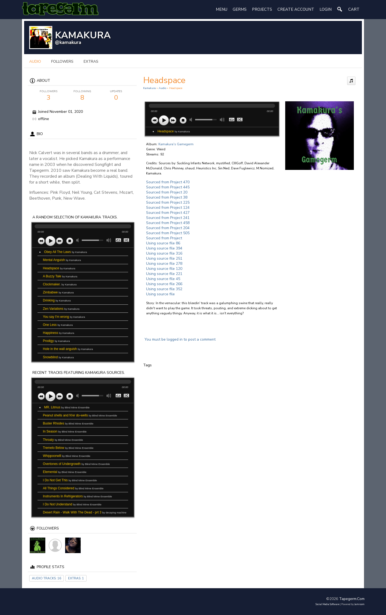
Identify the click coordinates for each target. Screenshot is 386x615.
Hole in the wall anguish (68, 349)
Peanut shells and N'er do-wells (80, 415)
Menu (221, 9)
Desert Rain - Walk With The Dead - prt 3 (85, 512)
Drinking (57, 300)
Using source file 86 (163, 243)
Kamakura (149, 88)
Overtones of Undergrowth (76, 464)
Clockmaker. (60, 284)
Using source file (160, 294)
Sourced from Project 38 (166, 197)
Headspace (59, 268)
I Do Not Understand (72, 504)
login (326, 9)
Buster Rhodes (68, 423)
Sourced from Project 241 (168, 217)
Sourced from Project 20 (166, 192)
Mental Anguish (62, 260)
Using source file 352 (164, 289)
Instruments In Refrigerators (77, 496)
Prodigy (56, 341)
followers (62, 61)
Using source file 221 (164, 273)
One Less (58, 325)
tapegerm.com (352, 598)
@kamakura (68, 42)
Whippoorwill (66, 456)
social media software (327, 604)
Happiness (58, 333)
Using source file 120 (164, 268)
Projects (262, 9)
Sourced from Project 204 (168, 227)
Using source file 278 (164, 263)
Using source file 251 (164, 258)
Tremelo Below (68, 448)
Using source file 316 (164, 253)
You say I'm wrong (64, 317)
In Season (65, 431)
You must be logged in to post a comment (180, 339)
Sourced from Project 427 (168, 212)
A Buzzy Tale (60, 276)
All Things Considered (73, 488)
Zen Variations (61, 309)
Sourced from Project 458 (168, 222)
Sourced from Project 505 (168, 233)
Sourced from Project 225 (168, 202)
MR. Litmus (67, 407)
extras (91, 61)
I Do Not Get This (70, 480)
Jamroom (359, 604)
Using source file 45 (163, 278)
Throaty (63, 440)
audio (35, 61)
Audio (162, 88)
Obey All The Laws (65, 252)
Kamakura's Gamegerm (176, 144)
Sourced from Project (164, 238)
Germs (240, 9)
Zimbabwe (58, 292)
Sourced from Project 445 (168, 187)
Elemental (64, 472)
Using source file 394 (164, 248)
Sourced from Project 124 (168, 207)
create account (295, 9)
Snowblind (58, 357)
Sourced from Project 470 (168, 182)
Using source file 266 (164, 283)
